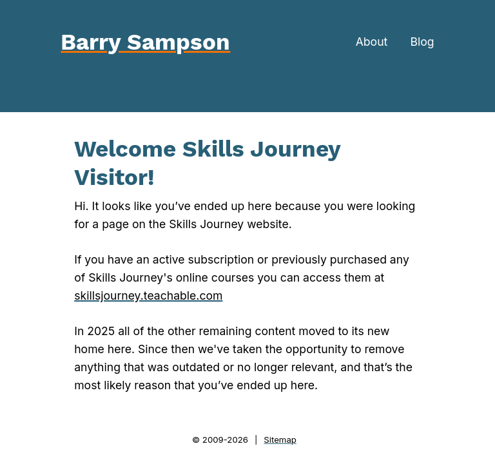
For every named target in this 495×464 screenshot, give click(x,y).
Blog (422, 41)
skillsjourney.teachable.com (148, 295)
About (372, 41)
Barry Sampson (145, 41)
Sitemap (280, 439)
